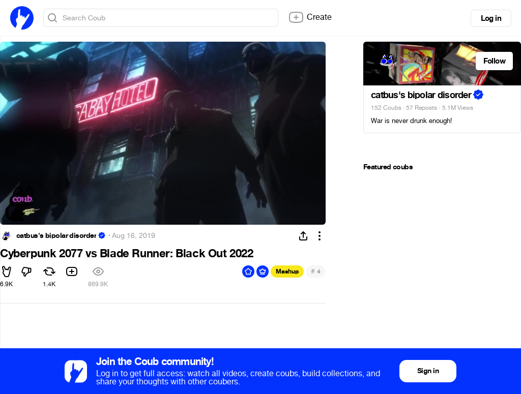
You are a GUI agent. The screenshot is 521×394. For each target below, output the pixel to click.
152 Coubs (386, 108)
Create (310, 17)
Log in (491, 18)
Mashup (287, 271)
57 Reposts (421, 108)
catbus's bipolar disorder (56, 235)
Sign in (428, 371)
